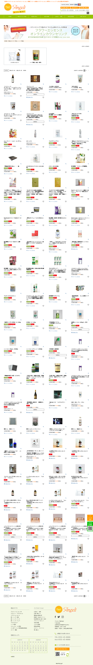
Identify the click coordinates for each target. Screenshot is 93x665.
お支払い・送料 (58, 16)
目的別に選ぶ (34, 16)
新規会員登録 (71, 16)
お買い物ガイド (37, 613)
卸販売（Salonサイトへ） (40, 617)
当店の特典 (46, 16)
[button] (88, 70)
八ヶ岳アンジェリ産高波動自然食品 (19, 628)
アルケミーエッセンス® (16, 611)
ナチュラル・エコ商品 (16, 626)
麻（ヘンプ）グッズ (15, 619)
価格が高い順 (19, 70)
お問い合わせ (83, 16)
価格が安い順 (12, 70)
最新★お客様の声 (38, 615)
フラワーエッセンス (15, 615)
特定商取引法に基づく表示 (40, 619)
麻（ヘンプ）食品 (15, 617)
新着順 (24, 70)
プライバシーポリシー (39, 621)
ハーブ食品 (13, 624)
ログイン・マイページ (39, 628)
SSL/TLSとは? (59, 663)
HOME (10, 16)
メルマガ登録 (37, 624)
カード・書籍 (14, 630)
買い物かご (36, 630)
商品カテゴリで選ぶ (22, 16)
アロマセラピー (14, 622)
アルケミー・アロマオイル (17, 613)
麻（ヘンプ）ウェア (15, 621)
